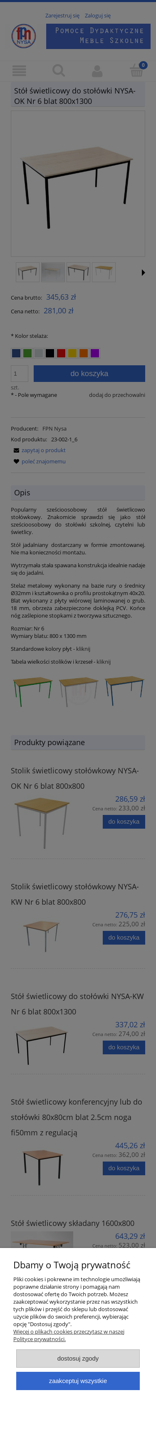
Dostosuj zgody (78, 1358)
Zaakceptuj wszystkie (78, 1380)
